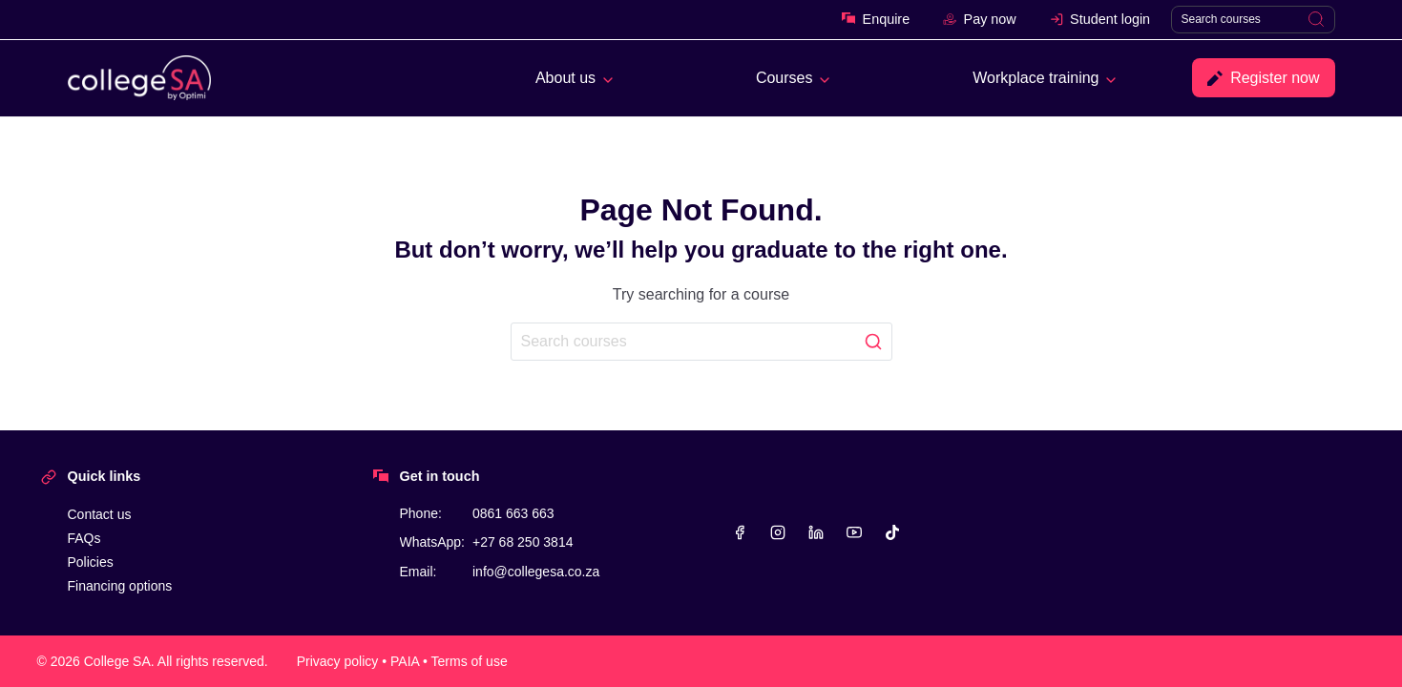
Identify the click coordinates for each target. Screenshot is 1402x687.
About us (565, 78)
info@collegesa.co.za (535, 571)
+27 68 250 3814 (523, 542)
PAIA (404, 661)
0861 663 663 (513, 513)
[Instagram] (778, 532)
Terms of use (469, 661)
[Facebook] (739, 532)
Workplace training (1036, 78)
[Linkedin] (816, 532)
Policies (91, 562)
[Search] (1253, 19)
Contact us (100, 514)
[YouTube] (854, 532)
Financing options (120, 585)
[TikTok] (892, 532)
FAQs (84, 538)
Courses (784, 78)
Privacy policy (338, 661)
